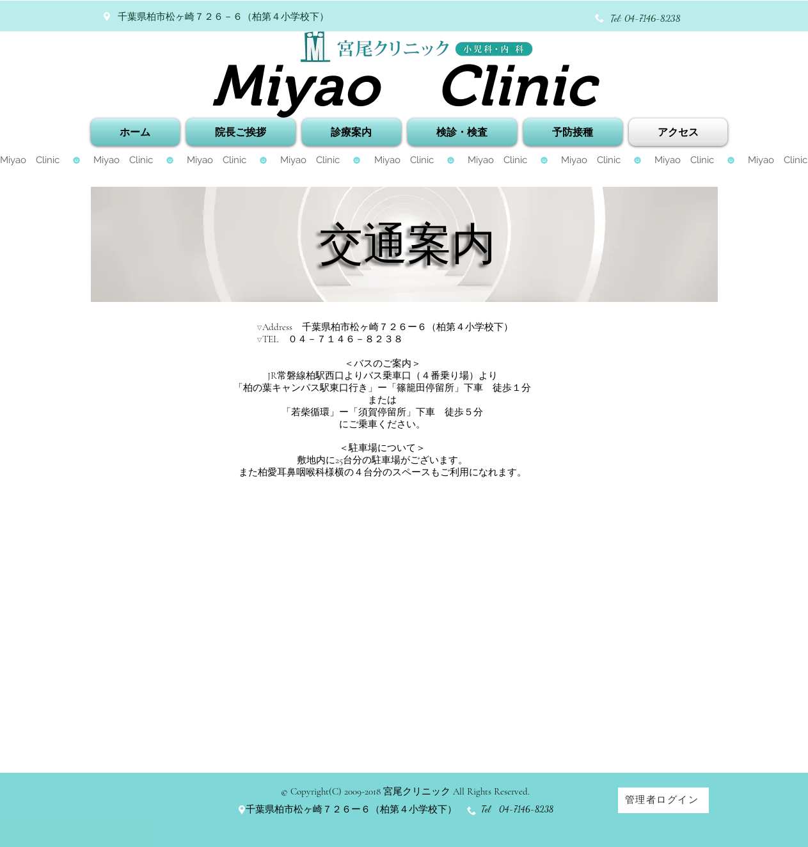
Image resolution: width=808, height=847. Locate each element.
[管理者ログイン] (663, 800)
